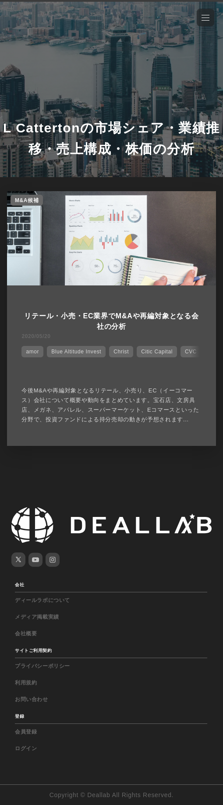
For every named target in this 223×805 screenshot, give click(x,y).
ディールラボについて (42, 600)
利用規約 (26, 683)
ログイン (26, 748)
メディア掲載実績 (37, 617)
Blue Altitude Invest (76, 352)
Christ (121, 352)
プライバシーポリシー (42, 666)
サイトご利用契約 (33, 650)
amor (32, 352)
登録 (19, 716)
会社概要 (26, 633)
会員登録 (26, 732)
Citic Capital (157, 352)
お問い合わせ (31, 699)
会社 (19, 584)
